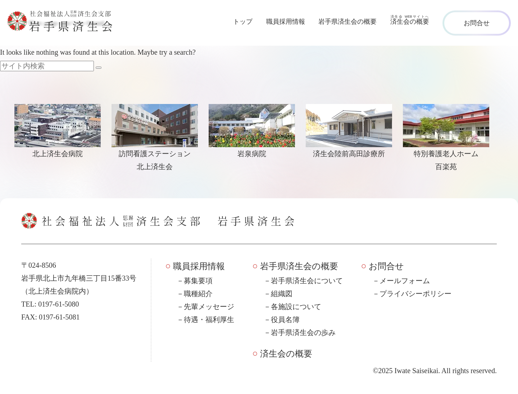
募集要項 (198, 281)
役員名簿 (285, 319)
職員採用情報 (285, 21)
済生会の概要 (286, 353)
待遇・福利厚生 (209, 319)
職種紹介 (198, 294)
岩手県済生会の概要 (347, 21)
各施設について (296, 307)
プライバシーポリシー (415, 294)
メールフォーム (405, 281)
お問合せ (477, 23)
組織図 (281, 294)
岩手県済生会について (307, 281)
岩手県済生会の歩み (303, 332)
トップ (243, 21)
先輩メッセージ (209, 307)
